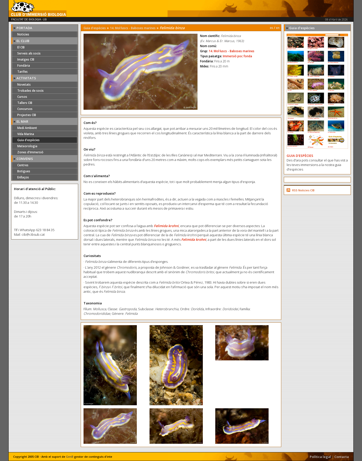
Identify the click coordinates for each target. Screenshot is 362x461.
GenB (69, 456)
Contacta (341, 456)
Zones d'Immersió (30, 152)
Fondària (23, 65)
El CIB (21, 47)
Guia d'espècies (28, 140)
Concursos (24, 109)
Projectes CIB (26, 115)
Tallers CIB (24, 103)
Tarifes (22, 71)
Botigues (23, 171)
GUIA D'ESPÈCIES (300, 155)
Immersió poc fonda (237, 56)
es (271, 28)
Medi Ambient (27, 128)
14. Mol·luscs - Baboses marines (133, 28)
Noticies (23, 34)
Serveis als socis (29, 53)
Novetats (24, 84)
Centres (22, 165)
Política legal (320, 456)
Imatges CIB (25, 59)
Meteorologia (27, 146)
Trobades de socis (30, 90)
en (277, 28)
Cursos (22, 97)
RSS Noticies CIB (303, 190)
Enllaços (23, 177)
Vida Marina (25, 134)
